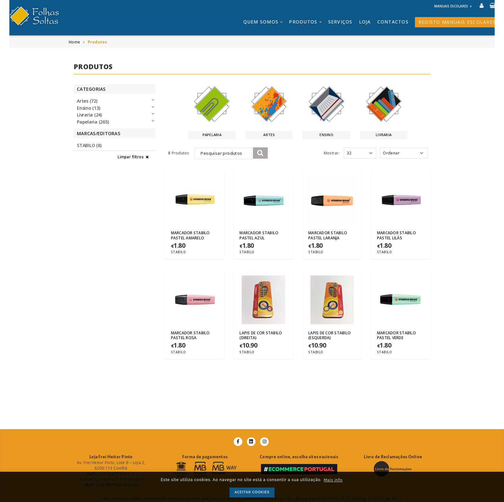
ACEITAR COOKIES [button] (252, 492)
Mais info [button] (333, 480)
